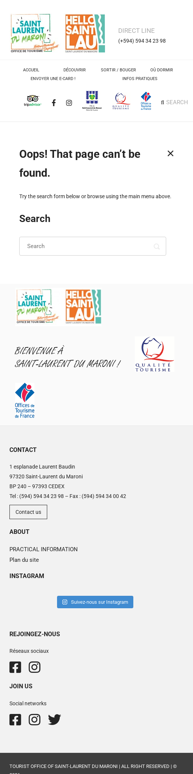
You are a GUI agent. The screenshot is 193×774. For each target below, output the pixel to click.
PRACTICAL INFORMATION (43, 549)
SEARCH (177, 102)
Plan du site (24, 560)
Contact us (28, 512)
